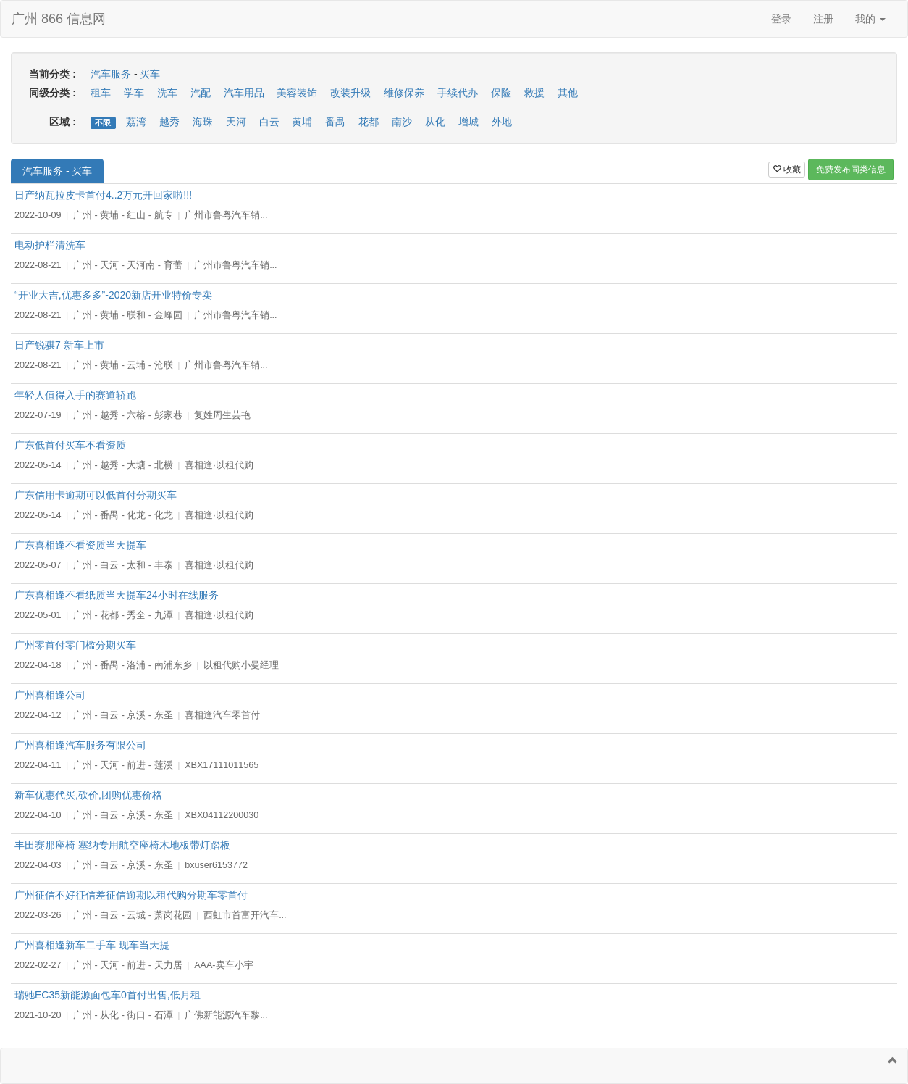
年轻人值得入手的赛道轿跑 (75, 395)
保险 (501, 93)
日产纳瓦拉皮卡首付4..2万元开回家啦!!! (103, 195)
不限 (103, 122)
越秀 (169, 122)
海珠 (203, 122)
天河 (236, 122)
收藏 (787, 169)
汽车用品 (244, 93)
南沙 (402, 122)
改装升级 (350, 93)
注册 (823, 19)
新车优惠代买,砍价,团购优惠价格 (88, 795)
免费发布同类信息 (851, 169)
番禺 (335, 122)
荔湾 (136, 122)
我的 (870, 19)
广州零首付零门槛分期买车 (75, 645)
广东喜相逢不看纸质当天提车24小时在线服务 (116, 595)
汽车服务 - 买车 (57, 171)
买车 (150, 74)
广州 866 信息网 (59, 19)
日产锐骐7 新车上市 (59, 345)
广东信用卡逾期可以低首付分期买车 (95, 495)
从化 (435, 122)
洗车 (167, 93)
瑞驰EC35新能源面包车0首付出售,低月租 (107, 995)
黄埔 (302, 122)
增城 (468, 122)
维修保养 (404, 93)
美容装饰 (297, 93)
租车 (101, 93)
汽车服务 (111, 74)
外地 (502, 122)
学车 (134, 93)
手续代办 (457, 93)
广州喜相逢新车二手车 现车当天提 (91, 945)
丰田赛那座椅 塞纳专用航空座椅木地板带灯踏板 (122, 845)
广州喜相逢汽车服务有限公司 (80, 745)
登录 (781, 19)
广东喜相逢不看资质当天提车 (80, 545)
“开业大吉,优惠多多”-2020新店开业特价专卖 (113, 295)
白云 (269, 122)
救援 (534, 93)
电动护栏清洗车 (49, 245)
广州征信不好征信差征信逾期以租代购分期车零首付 (131, 895)
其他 (568, 93)
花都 (368, 122)
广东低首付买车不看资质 (70, 445)
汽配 (200, 93)
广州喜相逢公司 (49, 695)
